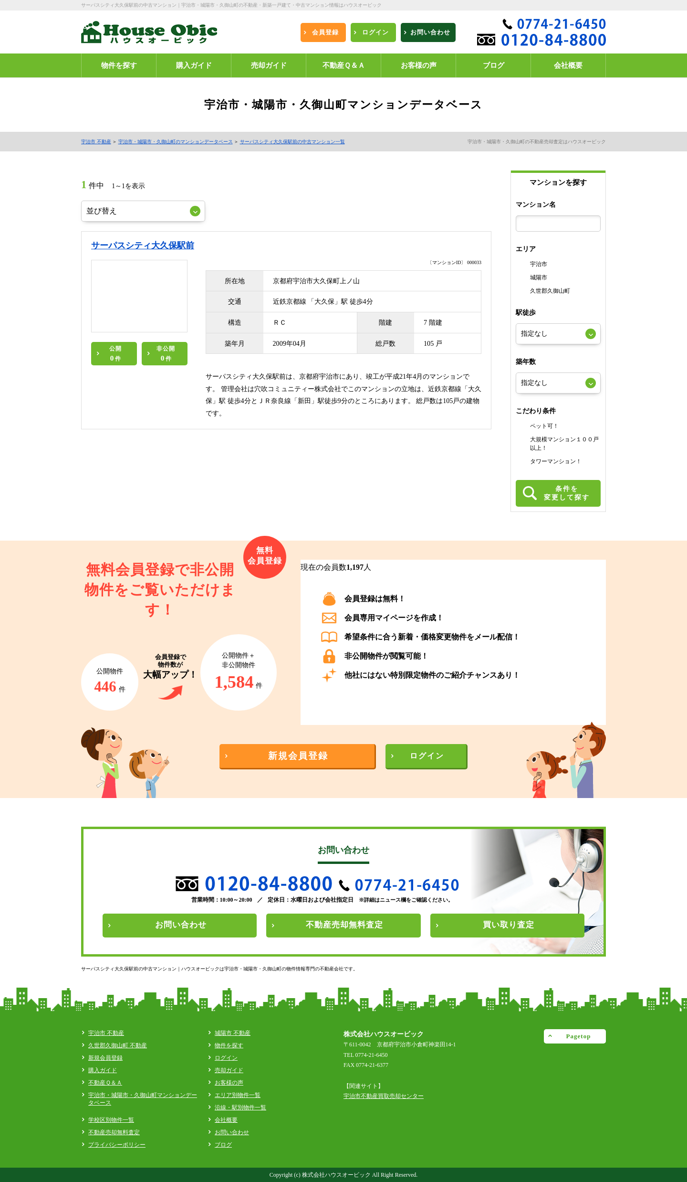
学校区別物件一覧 (111, 1120)
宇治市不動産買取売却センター (384, 1096)
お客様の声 (229, 1082)
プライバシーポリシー (117, 1144)
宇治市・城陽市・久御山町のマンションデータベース (175, 141)
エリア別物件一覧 (237, 1095)
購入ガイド (102, 1070)
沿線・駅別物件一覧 (240, 1107)
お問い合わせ (232, 1132)
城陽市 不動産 (232, 1033)
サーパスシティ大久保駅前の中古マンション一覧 (292, 141)
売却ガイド (229, 1070)
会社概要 (226, 1120)
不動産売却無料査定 (114, 1132)
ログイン (226, 1057)
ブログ (223, 1144)
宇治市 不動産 (96, 141)
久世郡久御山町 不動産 (117, 1045)
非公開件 (165, 353)
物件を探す (229, 1045)
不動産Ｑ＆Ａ (105, 1082)
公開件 (115, 353)
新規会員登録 (105, 1057)
